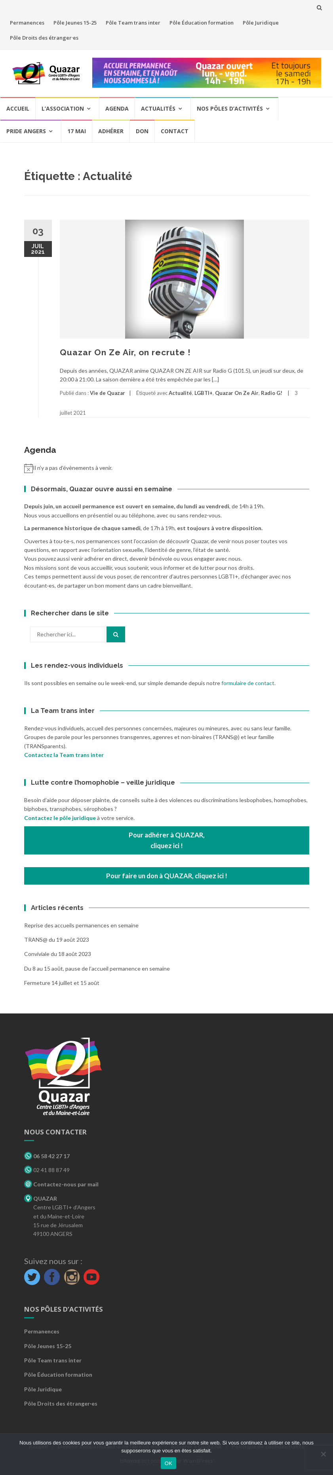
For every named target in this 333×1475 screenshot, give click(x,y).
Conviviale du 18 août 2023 (57, 953)
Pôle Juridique (261, 22)
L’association (63, 108)
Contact (174, 131)
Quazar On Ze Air (237, 393)
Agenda (117, 108)
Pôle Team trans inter (133, 22)
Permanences (27, 22)
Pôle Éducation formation (201, 22)
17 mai (76, 131)
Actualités (158, 108)
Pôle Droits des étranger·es (44, 37)
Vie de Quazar (107, 393)
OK (168, 1463)
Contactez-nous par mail (61, 1184)
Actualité (180, 393)
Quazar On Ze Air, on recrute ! (125, 352)
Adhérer (111, 131)
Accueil (17, 108)
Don (142, 131)
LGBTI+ (203, 393)
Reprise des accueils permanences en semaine (81, 925)
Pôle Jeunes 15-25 (75, 22)
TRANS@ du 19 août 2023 (56, 939)
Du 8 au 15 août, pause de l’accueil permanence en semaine (97, 968)
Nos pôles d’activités (230, 108)
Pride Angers (26, 131)
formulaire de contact (247, 683)
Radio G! (271, 393)
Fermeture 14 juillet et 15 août (61, 982)
